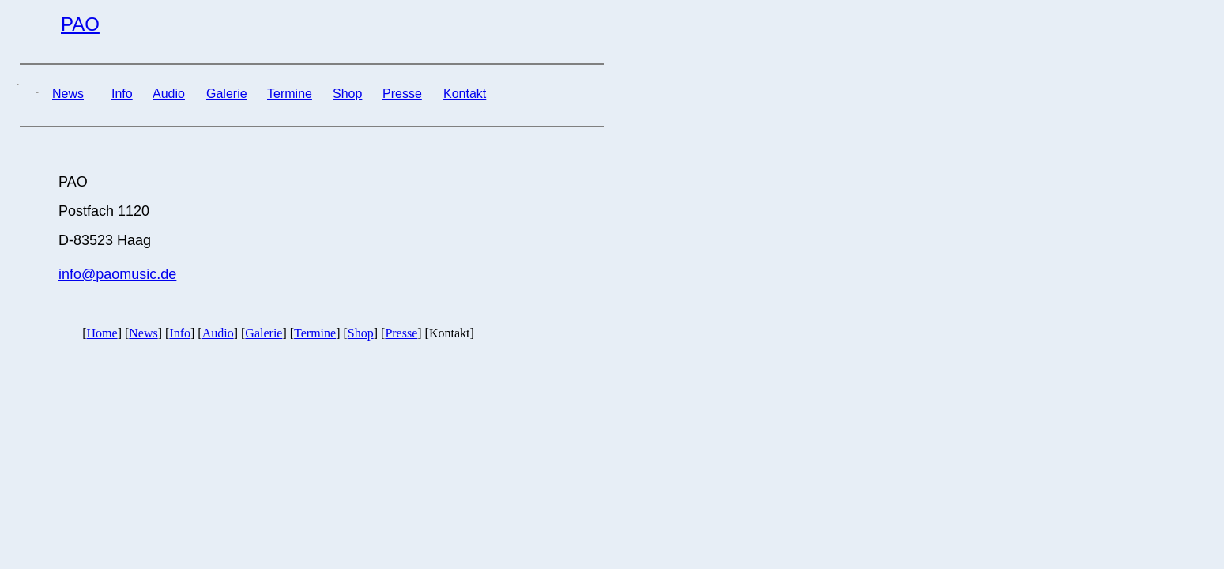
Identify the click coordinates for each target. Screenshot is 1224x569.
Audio (169, 93)
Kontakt (464, 93)
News (68, 93)
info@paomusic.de (117, 274)
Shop (347, 93)
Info (122, 93)
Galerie (226, 93)
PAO (80, 24)
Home (102, 333)
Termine (289, 93)
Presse (402, 93)
